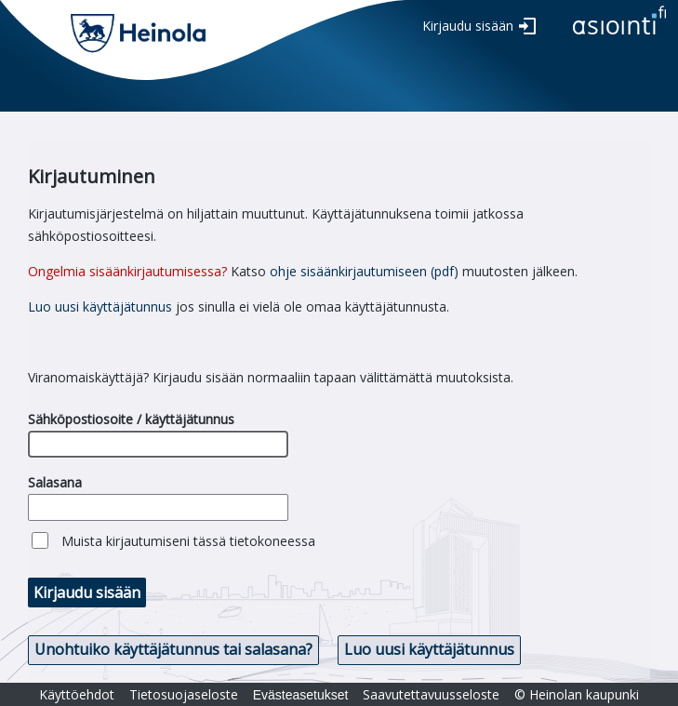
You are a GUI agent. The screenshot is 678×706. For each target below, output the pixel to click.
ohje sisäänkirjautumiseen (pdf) (364, 271)
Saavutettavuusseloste (431, 694)
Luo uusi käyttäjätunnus (100, 306)
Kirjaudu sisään (467, 25)
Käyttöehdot (76, 694)
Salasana (55, 482)
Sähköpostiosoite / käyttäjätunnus (131, 419)
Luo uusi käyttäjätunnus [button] (429, 649)
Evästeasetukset (301, 694)
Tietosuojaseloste (183, 694)
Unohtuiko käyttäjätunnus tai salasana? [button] (173, 649)
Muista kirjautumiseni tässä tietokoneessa (188, 541)
